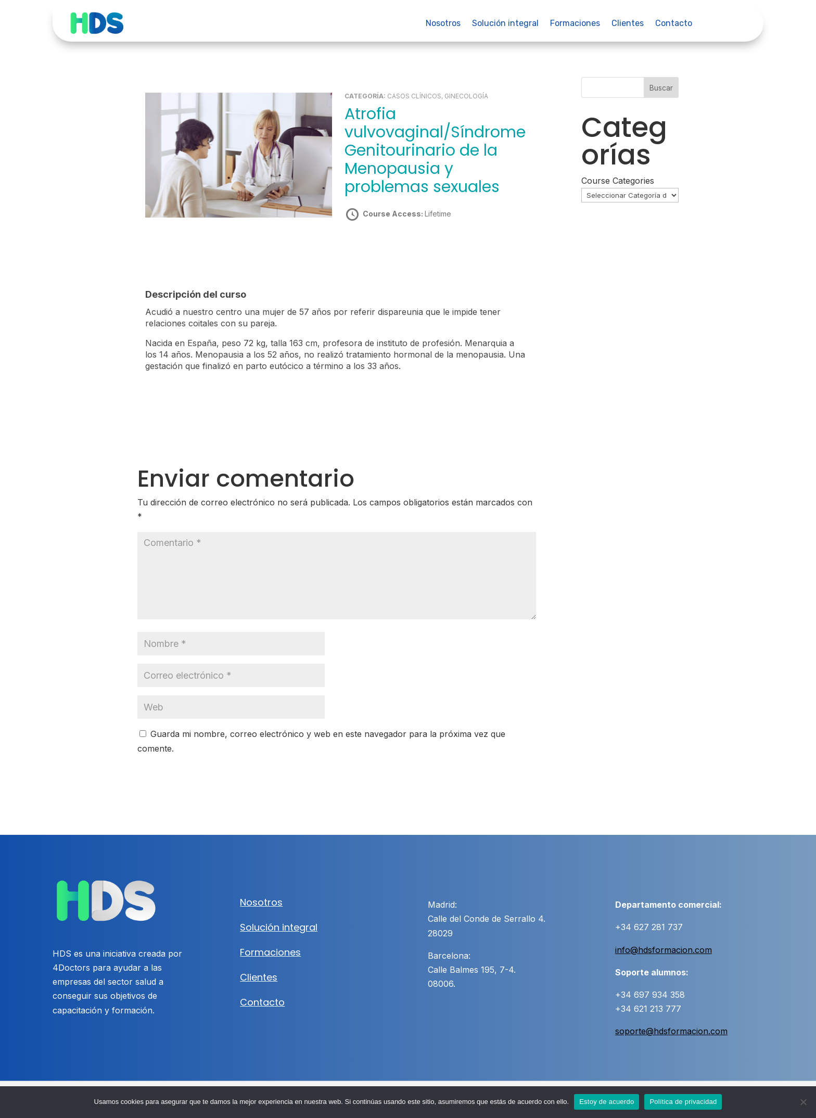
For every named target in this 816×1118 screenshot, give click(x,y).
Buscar (661, 87)
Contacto (673, 24)
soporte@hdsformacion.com (671, 1031)
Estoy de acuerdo (606, 1102)
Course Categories (617, 180)
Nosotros (443, 24)
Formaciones (575, 24)
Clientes (627, 24)
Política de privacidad (683, 1102)
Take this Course (400, 250)
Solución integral (505, 24)
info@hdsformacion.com (663, 949)
